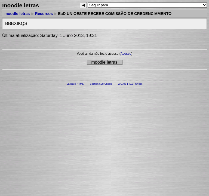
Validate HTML (75, 83)
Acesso (126, 54)
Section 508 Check (101, 83)
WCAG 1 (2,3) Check (130, 83)
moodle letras (17, 13)
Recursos (44, 13)
